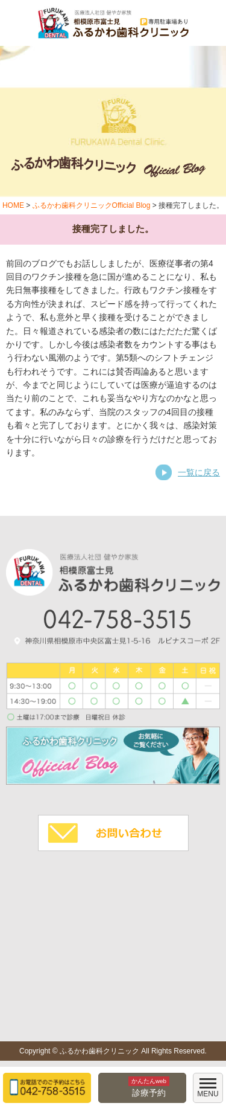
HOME (13, 205)
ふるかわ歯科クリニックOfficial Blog (92, 205)
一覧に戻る (199, 472)
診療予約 (148, 1087)
